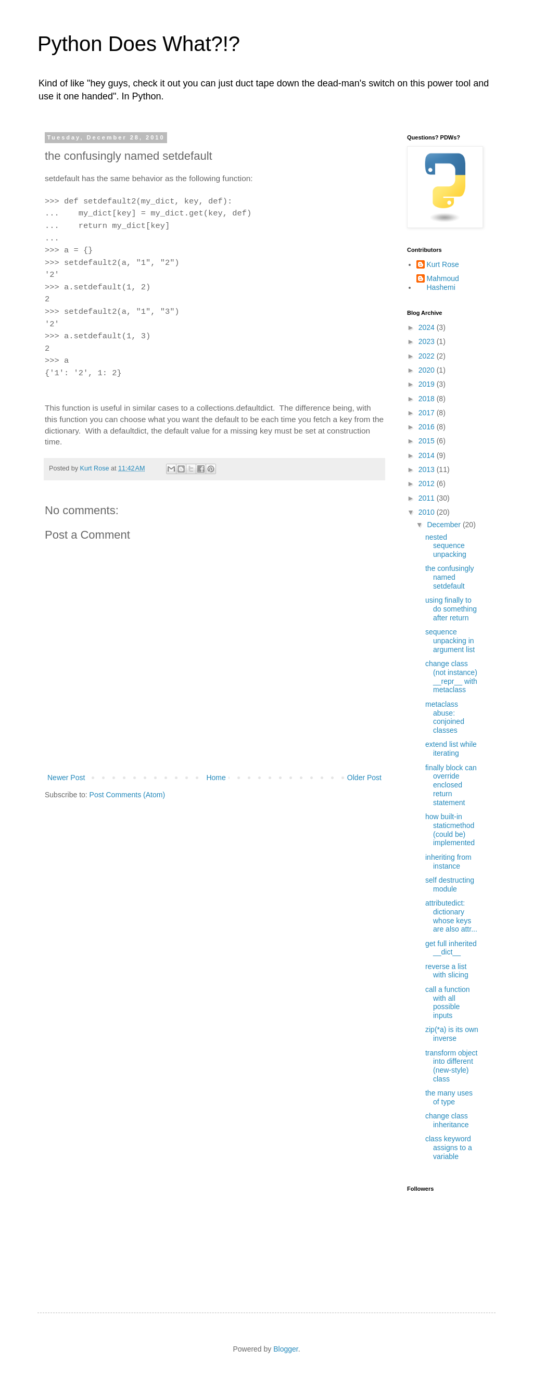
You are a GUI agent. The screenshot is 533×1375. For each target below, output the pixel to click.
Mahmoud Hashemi (443, 282)
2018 (427, 398)
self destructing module (449, 884)
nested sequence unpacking (445, 546)
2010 (427, 512)
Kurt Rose (443, 264)
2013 (427, 469)
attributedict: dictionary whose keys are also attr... (451, 916)
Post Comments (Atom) (127, 795)
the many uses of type (449, 1097)
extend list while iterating (451, 748)
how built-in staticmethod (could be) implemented (450, 829)
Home (215, 777)
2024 (427, 327)
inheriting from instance (448, 861)
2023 (427, 341)
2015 (427, 441)
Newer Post (66, 777)
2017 (427, 413)
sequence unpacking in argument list (450, 641)
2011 (427, 498)
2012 (427, 483)
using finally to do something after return (451, 609)
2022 (427, 356)
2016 (427, 427)
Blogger (285, 1349)
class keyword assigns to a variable (448, 1148)
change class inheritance (447, 1120)
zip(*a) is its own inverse (451, 1033)
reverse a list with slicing (446, 970)
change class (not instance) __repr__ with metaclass (451, 676)
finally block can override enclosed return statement (451, 785)
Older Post (364, 777)
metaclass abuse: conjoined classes (444, 717)
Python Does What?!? (138, 43)
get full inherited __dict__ (451, 948)
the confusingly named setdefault (449, 577)
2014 (427, 455)
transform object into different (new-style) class (451, 1066)
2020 (427, 370)
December (444, 524)
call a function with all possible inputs (447, 1002)
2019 (427, 384)
